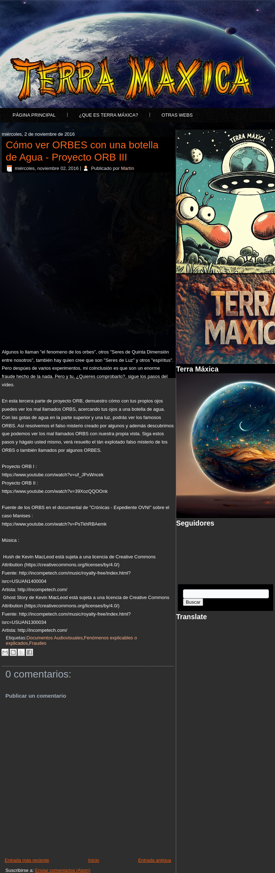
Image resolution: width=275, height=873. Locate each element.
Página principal (34, 115)
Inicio (93, 860)
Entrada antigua (154, 860)
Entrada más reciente (27, 860)
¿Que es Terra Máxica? (108, 115)
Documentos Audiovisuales (55, 637)
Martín (127, 168)
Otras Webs (177, 115)
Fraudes (37, 643)
